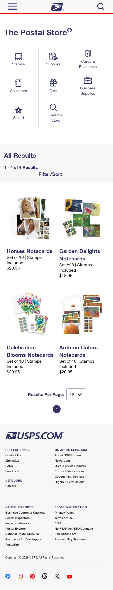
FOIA (58, 523)
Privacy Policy (64, 512)
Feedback (12, 471)
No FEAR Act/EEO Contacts (74, 528)
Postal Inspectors (17, 518)
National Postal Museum (22, 534)
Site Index (12, 460)
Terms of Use (64, 518)
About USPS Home (68, 455)
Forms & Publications (69, 471)
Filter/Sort (49, 174)
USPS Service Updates (70, 466)
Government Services (69, 476)
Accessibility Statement (71, 539)
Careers (10, 486)
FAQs (9, 466)
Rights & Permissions (69, 482)
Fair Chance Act (65, 534)
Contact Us (13, 455)
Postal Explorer (16, 528)
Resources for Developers (23, 539)
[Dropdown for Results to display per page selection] (76, 394)
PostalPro (12, 544)
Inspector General (17, 523)
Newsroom (62, 460)
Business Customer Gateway (25, 512)
